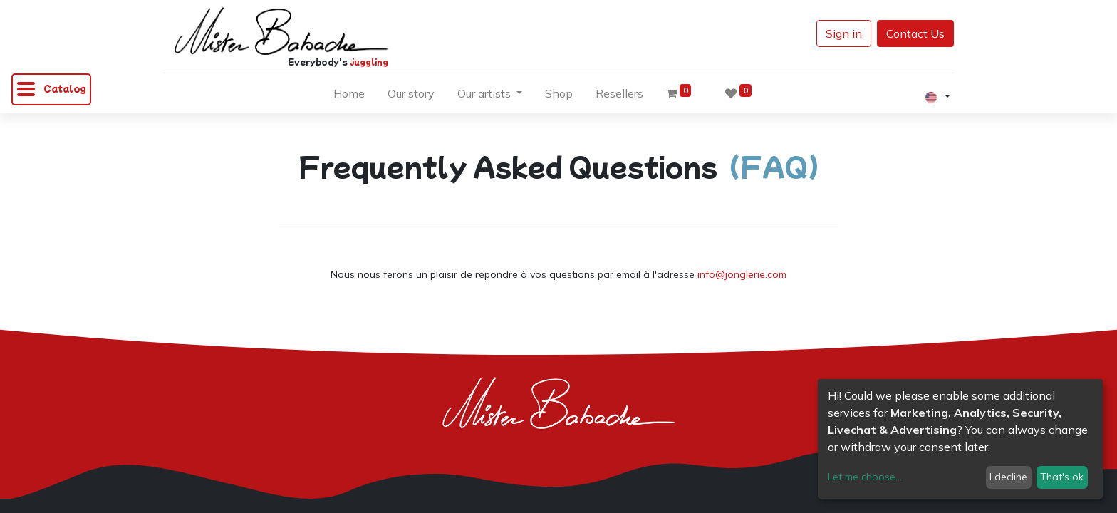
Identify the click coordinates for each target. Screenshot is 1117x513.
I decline (1008, 476)
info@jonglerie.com (741, 274)
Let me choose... (865, 476)
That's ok (1062, 476)
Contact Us (915, 33)
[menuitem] (349, 96)
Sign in (844, 33)
